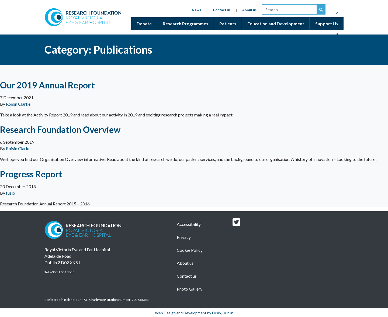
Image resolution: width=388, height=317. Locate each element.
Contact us (221, 10)
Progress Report (31, 174)
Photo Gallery (189, 288)
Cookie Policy (190, 250)
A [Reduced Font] (337, 12)
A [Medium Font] (337, 23)
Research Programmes (185, 23)
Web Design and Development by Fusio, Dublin (194, 313)
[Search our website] (321, 9)
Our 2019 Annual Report (47, 85)
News (196, 10)
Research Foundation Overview (60, 129)
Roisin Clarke (18, 103)
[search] (289, 9)
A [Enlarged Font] (337, 34)
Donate (144, 23)
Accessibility (189, 224)
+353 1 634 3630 (62, 272)
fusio (10, 192)
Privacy (184, 237)
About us (249, 10)
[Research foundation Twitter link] (236, 223)
